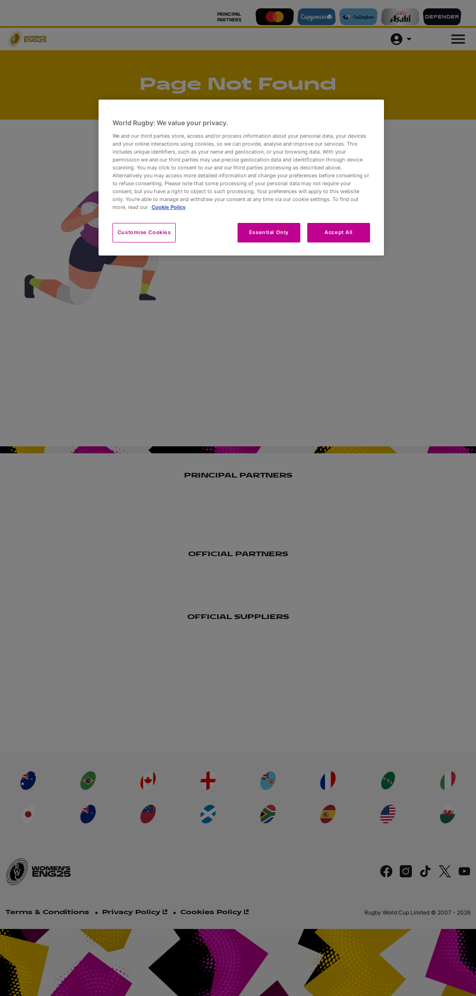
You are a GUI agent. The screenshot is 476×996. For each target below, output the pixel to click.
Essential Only (269, 232)
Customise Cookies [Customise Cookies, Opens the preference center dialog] (144, 232)
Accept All (338, 232)
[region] (241, 178)
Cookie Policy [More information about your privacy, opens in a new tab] (168, 207)
